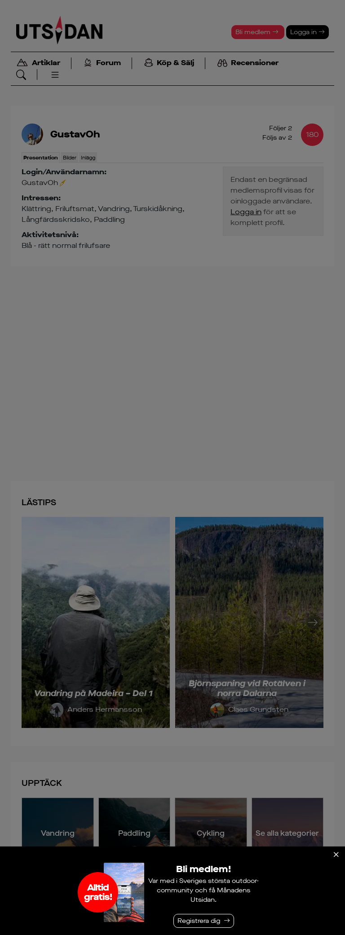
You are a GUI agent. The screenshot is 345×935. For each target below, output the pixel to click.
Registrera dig (198, 921)
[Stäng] (336, 855)
